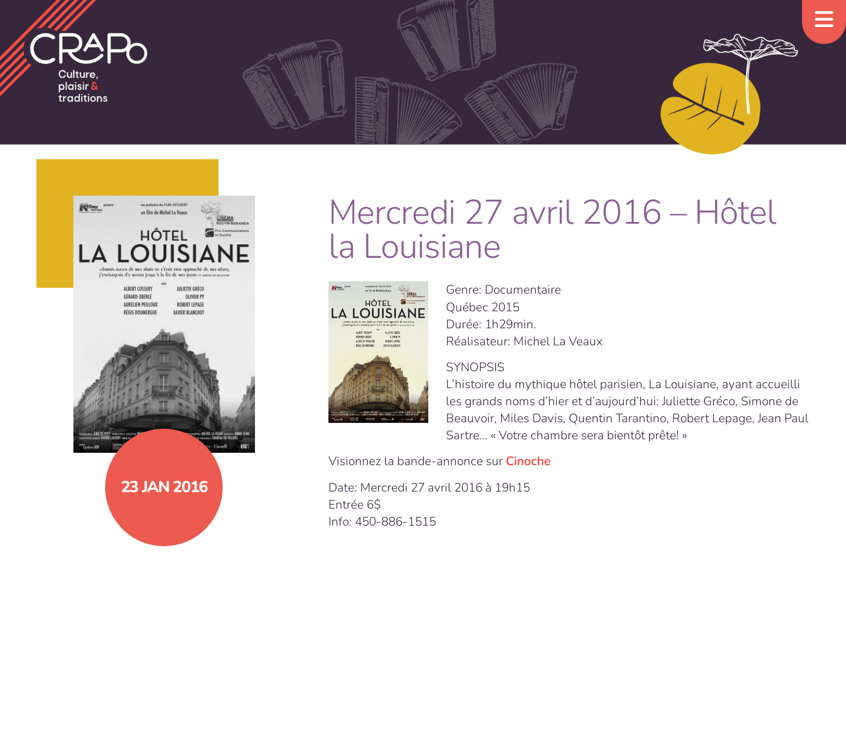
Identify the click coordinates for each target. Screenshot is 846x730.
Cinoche (528, 461)
